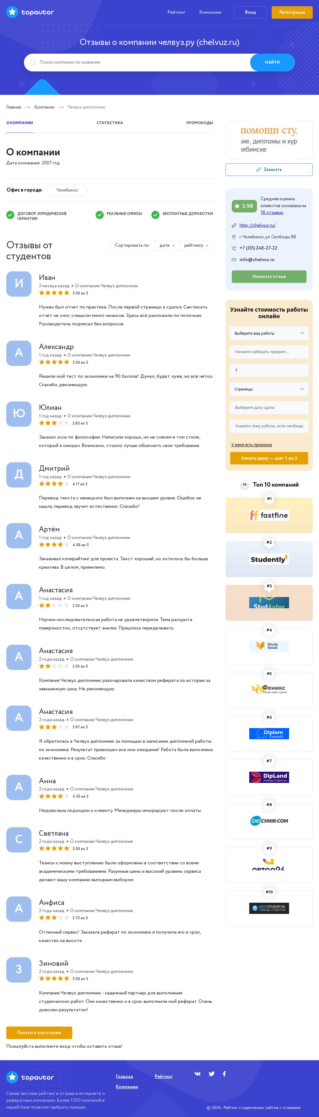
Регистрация (292, 12)
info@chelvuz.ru (257, 260)
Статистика (110, 123)
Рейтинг (176, 12)
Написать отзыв (269, 277)
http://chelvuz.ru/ (257, 225)
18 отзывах (272, 212)
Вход (250, 12)
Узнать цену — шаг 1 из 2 (269, 458)
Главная (13, 107)
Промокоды (199, 123)
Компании (210, 12)
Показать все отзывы (39, 1033)
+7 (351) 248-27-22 (258, 248)
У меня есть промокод (251, 444)
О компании (19, 123)
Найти (272, 62)
